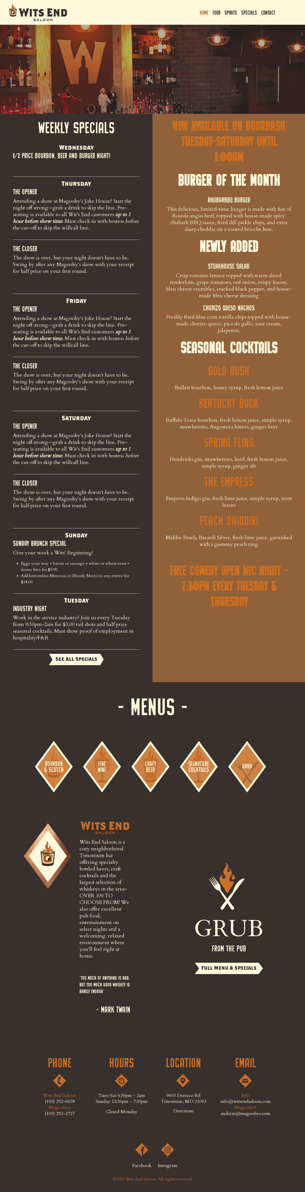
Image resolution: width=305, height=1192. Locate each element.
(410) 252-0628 (60, 1101)
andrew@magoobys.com (245, 1113)
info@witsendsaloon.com (245, 1101)
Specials (249, 12)
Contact (268, 12)
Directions (183, 1111)
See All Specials (76, 659)
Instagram (291, 12)
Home (204, 12)
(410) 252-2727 (60, 1113)
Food (216, 12)
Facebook (282, 12)
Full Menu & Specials (228, 968)
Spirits (230, 12)
